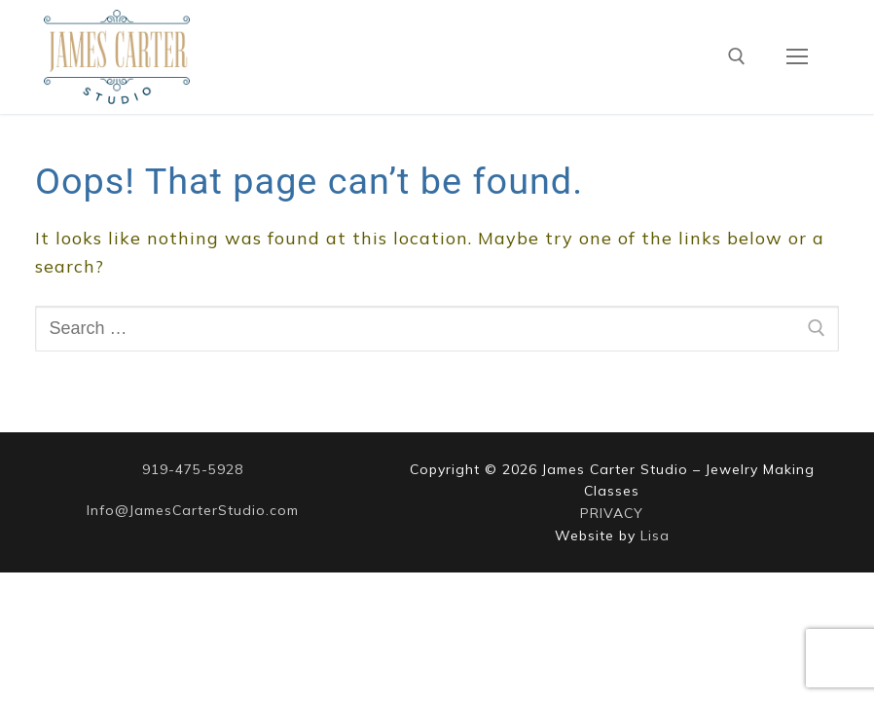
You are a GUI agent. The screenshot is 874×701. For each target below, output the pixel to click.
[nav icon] (796, 57)
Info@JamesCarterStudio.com (193, 510)
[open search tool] (737, 56)
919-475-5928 (192, 469)
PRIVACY (611, 513)
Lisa (655, 535)
